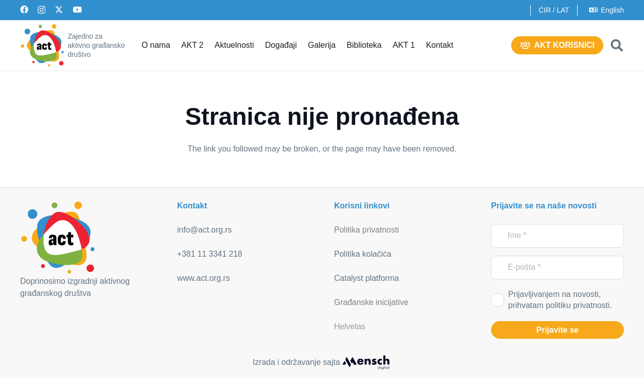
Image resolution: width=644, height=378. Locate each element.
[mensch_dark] (366, 362)
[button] (616, 45)
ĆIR (545, 10)
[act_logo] (42, 45)
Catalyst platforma (366, 278)
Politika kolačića (362, 254)
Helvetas (349, 326)
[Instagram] (41, 10)
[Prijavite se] (557, 330)
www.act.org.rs (203, 278)
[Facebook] (24, 10)
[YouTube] (77, 10)
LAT (562, 10)
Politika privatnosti (366, 229)
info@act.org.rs (204, 229)
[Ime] (557, 236)
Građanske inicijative (371, 302)
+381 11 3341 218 (209, 254)
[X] (59, 10)
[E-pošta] (557, 267)
